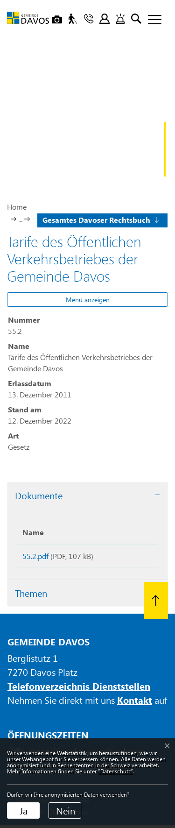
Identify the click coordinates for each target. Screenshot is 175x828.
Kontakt (134, 703)
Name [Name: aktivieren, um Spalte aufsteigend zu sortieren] (33, 532)
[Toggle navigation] (151, 20)
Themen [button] (31, 596)
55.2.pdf (35, 556)
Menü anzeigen (88, 299)
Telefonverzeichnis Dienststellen (78, 689)
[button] (100, 219)
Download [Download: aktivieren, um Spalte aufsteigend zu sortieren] (130, 532)
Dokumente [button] (39, 495)
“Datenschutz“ (115, 771)
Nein (65, 810)
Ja (24, 810)
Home (17, 207)
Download (132, 557)
